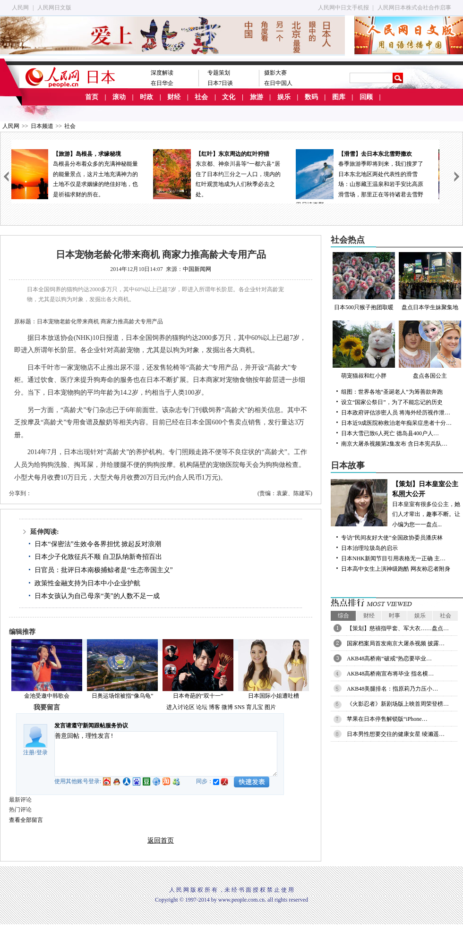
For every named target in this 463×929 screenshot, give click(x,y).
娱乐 (284, 97)
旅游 (256, 97)
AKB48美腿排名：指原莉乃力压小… (392, 688)
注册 (28, 752)
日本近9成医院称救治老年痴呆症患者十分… (396, 423)
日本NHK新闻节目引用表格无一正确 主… (393, 558)
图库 (338, 97)
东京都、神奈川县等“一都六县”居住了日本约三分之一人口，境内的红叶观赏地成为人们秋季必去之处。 (225, 173)
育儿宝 (254, 707)
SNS (239, 707)
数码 (311, 97)
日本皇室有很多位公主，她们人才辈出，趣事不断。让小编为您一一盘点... (397, 503)
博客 (214, 707)
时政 (146, 97)
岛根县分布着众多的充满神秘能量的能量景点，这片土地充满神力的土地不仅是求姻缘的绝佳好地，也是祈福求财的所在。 (82, 173)
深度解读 (162, 72)
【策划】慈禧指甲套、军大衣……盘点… (398, 628)
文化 (228, 97)
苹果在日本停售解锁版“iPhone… (387, 719)
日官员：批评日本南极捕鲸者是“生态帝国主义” (103, 570)
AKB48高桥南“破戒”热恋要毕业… (389, 658)
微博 (227, 707)
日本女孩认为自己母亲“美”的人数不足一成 (96, 596)
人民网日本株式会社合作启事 (414, 7)
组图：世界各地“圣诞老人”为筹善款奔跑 (392, 391)
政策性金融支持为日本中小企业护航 (87, 583)
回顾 (366, 97)
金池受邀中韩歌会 (46, 696)
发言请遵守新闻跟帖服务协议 (91, 725)
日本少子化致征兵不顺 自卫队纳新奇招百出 (98, 556)
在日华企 (162, 83)
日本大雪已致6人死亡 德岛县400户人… (390, 433)
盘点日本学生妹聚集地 (430, 281)
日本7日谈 (220, 83)
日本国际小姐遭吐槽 (273, 696)
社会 (201, 97)
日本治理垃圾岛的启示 (369, 548)
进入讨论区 (180, 707)
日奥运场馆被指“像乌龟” (123, 696)
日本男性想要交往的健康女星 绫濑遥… (396, 734)
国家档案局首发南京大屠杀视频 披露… (396, 643)
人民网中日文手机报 (343, 7)
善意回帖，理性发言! (165, 754)
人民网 (20, 7)
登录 (42, 752)
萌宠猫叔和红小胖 (364, 350)
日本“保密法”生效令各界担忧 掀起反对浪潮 (97, 544)
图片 (270, 707)
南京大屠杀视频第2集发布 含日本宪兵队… (394, 443)
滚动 (119, 97)
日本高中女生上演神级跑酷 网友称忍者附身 (395, 569)
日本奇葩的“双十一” (198, 696)
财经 (173, 97)
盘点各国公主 (430, 350)
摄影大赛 (275, 72)
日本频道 (42, 126)
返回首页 (160, 840)
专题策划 (218, 72)
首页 (91, 97)
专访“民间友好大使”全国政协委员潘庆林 (392, 537)
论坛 (201, 707)
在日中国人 (278, 83)
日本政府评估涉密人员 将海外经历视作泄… (395, 412)
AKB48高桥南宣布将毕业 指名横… (390, 673)
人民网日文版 (54, 7)
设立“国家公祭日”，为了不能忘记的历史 (392, 402)
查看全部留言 (26, 820)
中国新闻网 (197, 269)
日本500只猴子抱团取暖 (364, 281)
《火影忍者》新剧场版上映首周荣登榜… (398, 704)
